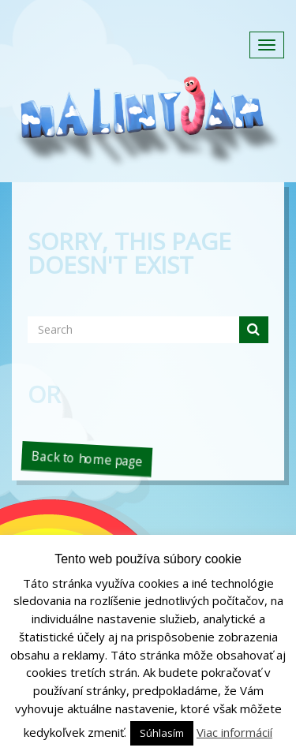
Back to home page (87, 458)
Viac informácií (234, 732)
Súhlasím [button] (162, 733)
